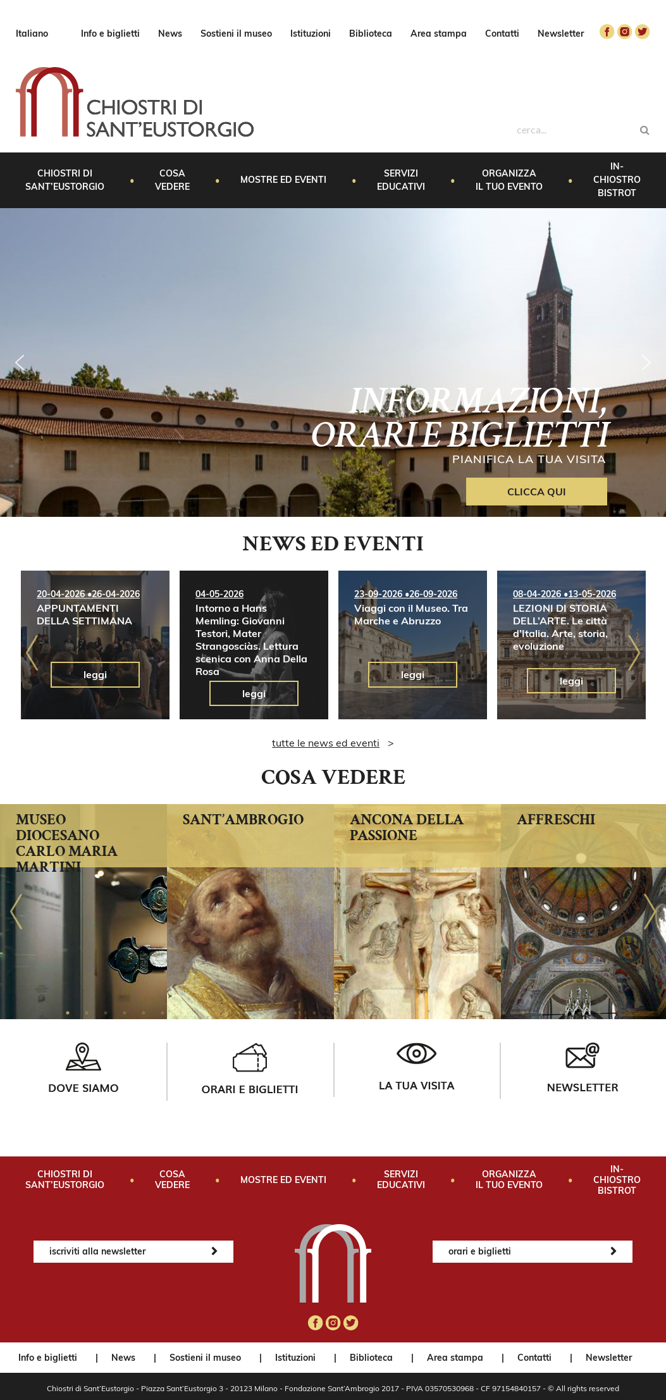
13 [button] (295, 1013)
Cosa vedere (172, 180)
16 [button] (352, 1013)
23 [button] (485, 1013)
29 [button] (599, 1013)
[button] (19, 362)
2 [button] (86, 1013)
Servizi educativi (401, 180)
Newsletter (561, 33)
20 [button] (428, 1013)
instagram (624, 31)
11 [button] (257, 1013)
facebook (607, 31)
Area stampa (438, 33)
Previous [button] (32, 653)
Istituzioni (310, 33)
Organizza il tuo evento (509, 180)
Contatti (502, 33)
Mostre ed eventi (283, 179)
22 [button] (466, 1013)
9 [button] (219, 1013)
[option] (95, 645)
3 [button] (105, 1013)
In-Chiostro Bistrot (617, 180)
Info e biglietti (110, 33)
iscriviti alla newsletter (97, 1251)
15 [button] (333, 1013)
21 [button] (447, 1013)
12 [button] (276, 1013)
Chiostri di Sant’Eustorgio (64, 180)
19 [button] (409, 1013)
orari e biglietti (479, 1251)
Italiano (32, 33)
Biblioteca (370, 33)
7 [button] (181, 1013)
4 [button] (124, 1013)
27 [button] (561, 1013)
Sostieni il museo (236, 33)
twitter (642, 31)
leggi (95, 674)
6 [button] (162, 1013)
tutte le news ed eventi (325, 742)
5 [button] (143, 1013)
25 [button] (523, 1013)
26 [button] (542, 1013)
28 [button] (580, 1013)
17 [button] (371, 1013)
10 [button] (238, 1013)
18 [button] (390, 1013)
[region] (333, 362)
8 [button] (200, 1013)
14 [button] (314, 1013)
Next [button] (634, 653)
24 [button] (504, 1013)
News (170, 33)
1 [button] (67, 1013)
